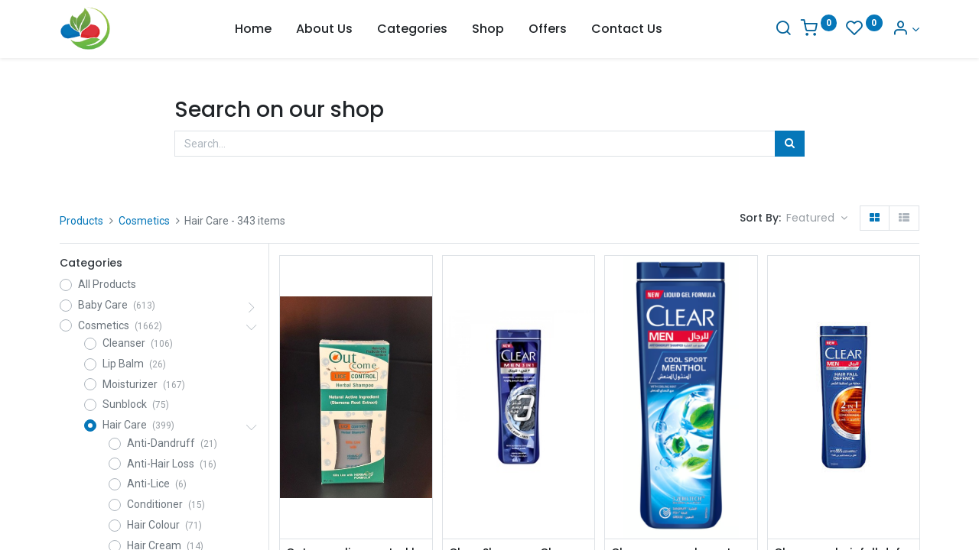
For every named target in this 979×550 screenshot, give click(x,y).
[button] (816, 218)
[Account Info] (905, 29)
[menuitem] (253, 29)
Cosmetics (144, 221)
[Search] (783, 29)
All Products (107, 284)
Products (81, 221)
